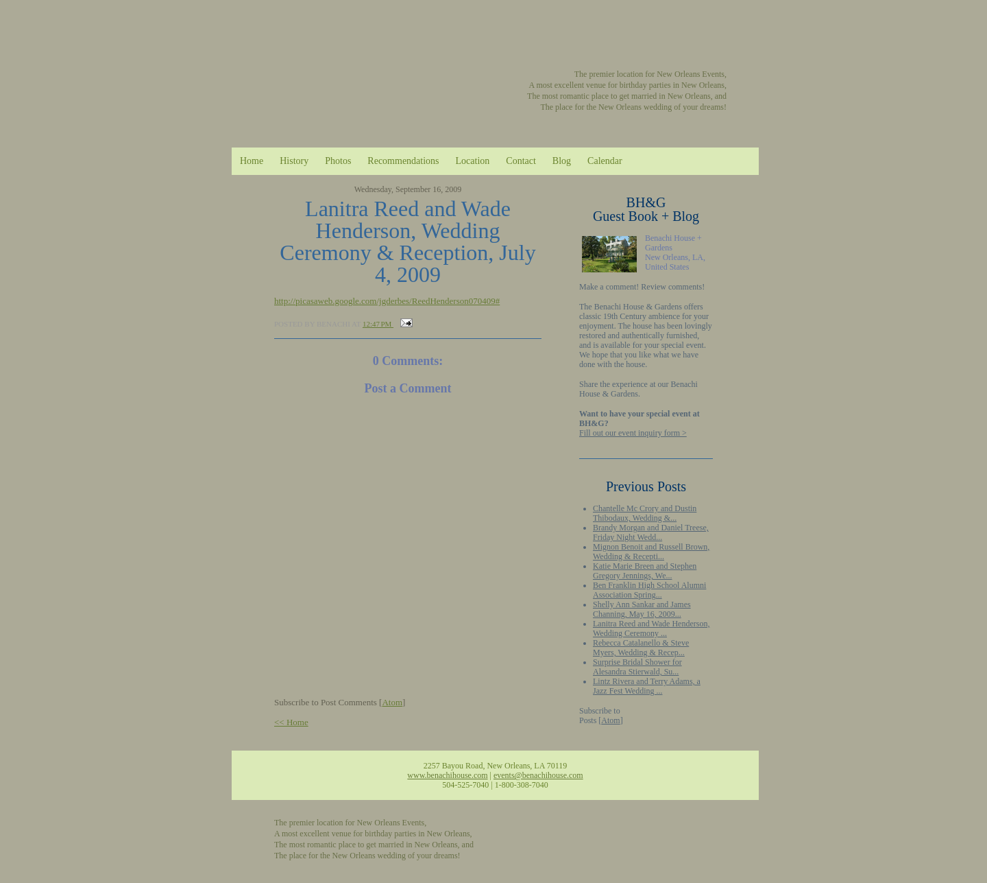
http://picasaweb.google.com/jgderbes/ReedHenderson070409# (387, 301)
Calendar (604, 161)
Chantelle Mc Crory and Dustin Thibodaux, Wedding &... (644, 513)
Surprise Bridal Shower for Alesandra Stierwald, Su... (637, 666)
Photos (338, 161)
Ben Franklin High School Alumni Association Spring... (649, 590)
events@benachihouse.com (538, 775)
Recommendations (403, 161)
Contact (521, 161)
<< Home (291, 722)
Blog (561, 161)
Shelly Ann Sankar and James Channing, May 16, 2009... (642, 609)
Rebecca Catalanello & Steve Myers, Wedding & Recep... (641, 647)
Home (251, 161)
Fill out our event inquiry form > (633, 433)
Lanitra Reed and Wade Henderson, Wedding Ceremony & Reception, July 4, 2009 (407, 241)
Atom (610, 720)
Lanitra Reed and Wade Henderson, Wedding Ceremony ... (651, 628)
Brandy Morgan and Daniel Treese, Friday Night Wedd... (651, 532)
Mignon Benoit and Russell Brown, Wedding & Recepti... (651, 551)
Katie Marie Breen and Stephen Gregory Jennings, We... (644, 570)
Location (473, 161)
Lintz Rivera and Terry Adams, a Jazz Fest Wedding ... (646, 686)
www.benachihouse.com (447, 775)
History (294, 161)
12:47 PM (378, 324)
